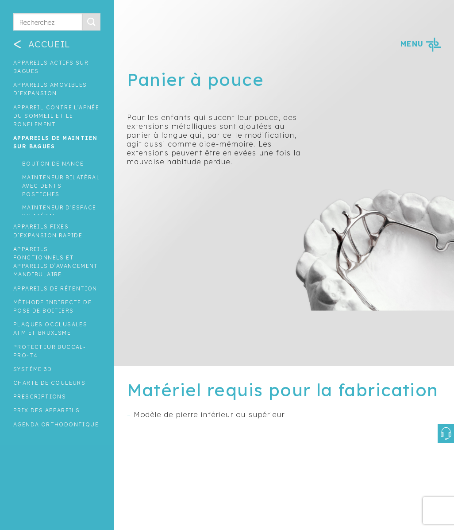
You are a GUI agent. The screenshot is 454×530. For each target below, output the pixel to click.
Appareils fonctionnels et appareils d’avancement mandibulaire (55, 262)
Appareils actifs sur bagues (50, 66)
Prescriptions (39, 396)
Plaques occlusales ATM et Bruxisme (50, 328)
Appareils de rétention (55, 288)
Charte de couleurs (49, 382)
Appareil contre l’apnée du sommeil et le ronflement (56, 116)
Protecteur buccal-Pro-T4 (49, 351)
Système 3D (32, 369)
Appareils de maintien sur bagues (55, 142)
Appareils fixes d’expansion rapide (47, 230)
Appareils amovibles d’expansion (50, 89)
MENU (420, 43)
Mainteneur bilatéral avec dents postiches (61, 185)
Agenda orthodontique (56, 424)
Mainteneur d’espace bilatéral (59, 211)
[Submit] (91, 22)
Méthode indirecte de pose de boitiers (52, 306)
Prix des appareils (46, 410)
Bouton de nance (53, 163)
